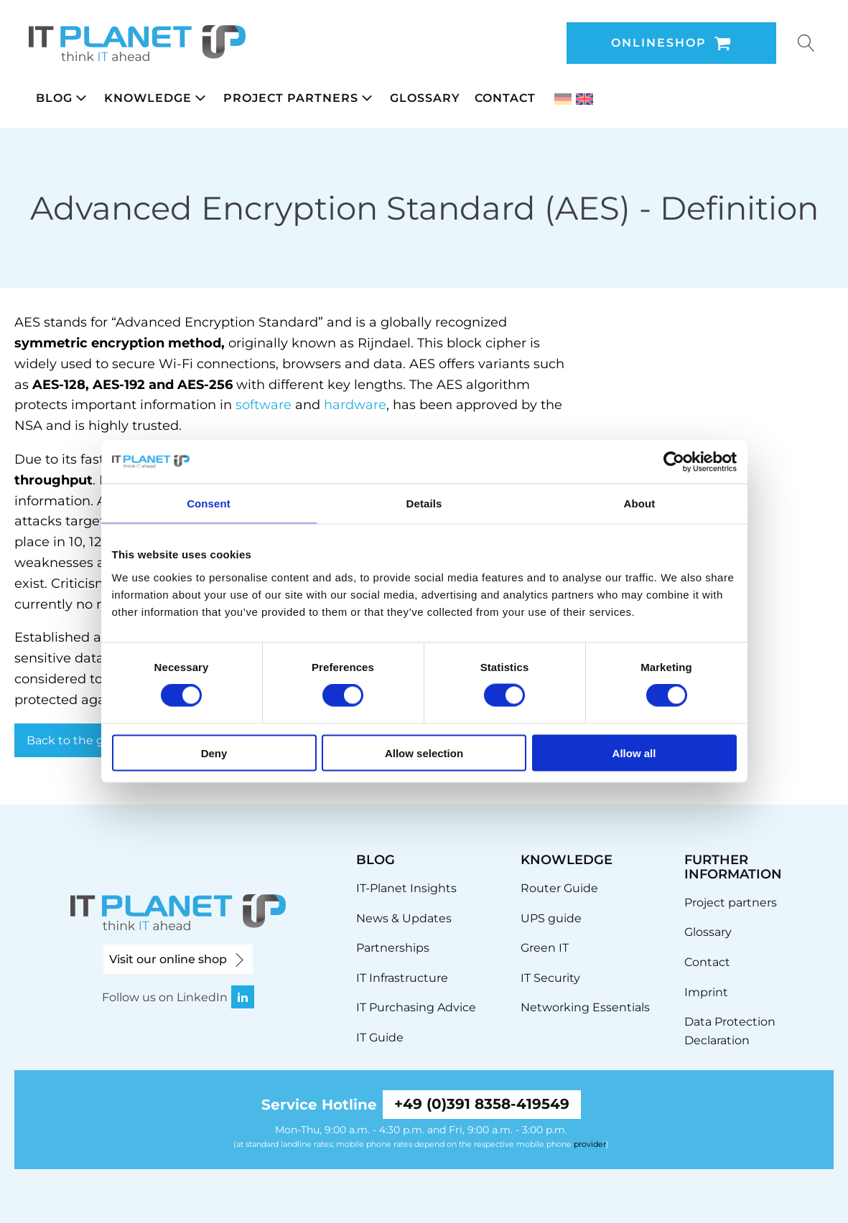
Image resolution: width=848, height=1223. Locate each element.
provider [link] (590, 1144)
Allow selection (424, 752)
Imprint (706, 992)
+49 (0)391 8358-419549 (481, 1104)
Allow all (634, 752)
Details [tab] (424, 503)
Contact (707, 962)
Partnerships (392, 948)
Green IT (545, 948)
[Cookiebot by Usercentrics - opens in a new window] (674, 462)
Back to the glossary (85, 740)
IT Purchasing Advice (416, 1007)
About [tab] (640, 503)
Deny (214, 752)
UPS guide (551, 918)
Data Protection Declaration (729, 1031)
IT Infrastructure (402, 978)
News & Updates (404, 918)
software (264, 405)
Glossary (708, 932)
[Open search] (806, 43)
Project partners (730, 902)
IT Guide (380, 1037)
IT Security (550, 978)
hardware (355, 405)
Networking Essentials (585, 1007)
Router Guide (559, 888)
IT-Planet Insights (406, 888)
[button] (63, 98)
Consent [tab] (208, 503)
